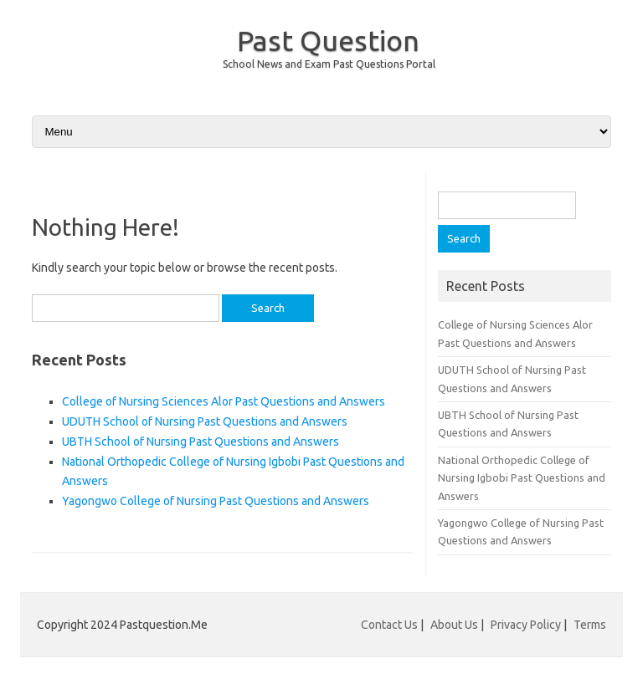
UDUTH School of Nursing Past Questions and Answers (204, 421)
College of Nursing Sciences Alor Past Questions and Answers (223, 401)
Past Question (328, 40)
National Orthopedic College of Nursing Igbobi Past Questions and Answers (521, 478)
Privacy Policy (526, 624)
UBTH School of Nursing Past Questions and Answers (200, 441)
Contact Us (389, 624)
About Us (454, 624)
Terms (590, 624)
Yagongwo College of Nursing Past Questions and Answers (215, 501)
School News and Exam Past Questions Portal (329, 64)
